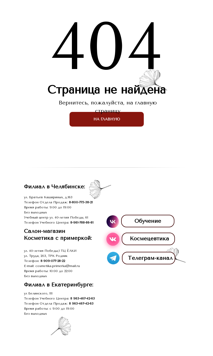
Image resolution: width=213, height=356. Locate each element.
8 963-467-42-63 (82, 298)
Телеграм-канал (150, 258)
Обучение (147, 221)
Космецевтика (149, 239)
